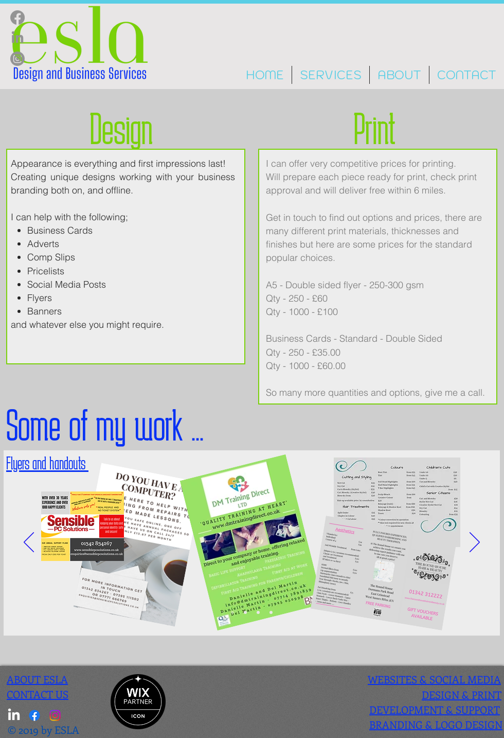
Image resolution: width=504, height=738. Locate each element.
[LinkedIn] (17, 38)
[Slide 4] (258, 612)
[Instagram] (17, 58)
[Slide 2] (232, 612)
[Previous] (29, 543)
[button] (330, 75)
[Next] (475, 543)
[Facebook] (17, 17)
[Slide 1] (271, 612)
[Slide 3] (245, 612)
